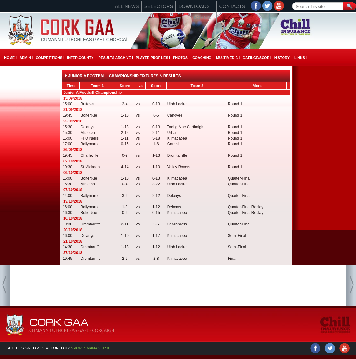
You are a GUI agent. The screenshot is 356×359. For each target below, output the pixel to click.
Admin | (26, 57)
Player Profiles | (153, 57)
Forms (202, 17)
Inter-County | (81, 57)
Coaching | (202, 57)
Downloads (193, 6)
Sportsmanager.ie (90, 348)
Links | (300, 57)
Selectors (158, 6)
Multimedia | (228, 57)
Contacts (232, 6)
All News (127, 6)
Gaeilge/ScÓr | (257, 57)
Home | (10, 57)
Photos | (181, 57)
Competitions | (50, 57)
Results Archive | (115, 57)
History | (282, 57)
